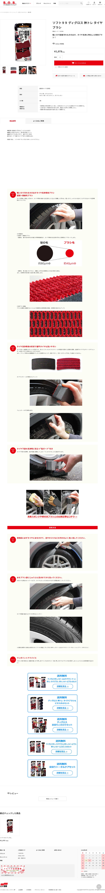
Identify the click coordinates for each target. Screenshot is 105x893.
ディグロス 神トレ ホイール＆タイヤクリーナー (58, 647)
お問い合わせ (57, 850)
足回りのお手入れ (22, 12)
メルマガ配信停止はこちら (7, 875)
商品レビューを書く (52, 799)
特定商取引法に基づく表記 (55, 889)
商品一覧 (2, 850)
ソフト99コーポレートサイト (7, 889)
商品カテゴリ (26, 3)
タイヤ (29, 12)
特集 (54, 3)
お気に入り (100, 3)
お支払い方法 (21, 855)
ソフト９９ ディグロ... (6, 837)
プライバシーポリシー (40, 889)
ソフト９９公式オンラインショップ (8, 12)
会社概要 (20, 889)
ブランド (38, 3)
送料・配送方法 (21, 858)
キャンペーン (47, 3)
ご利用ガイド (88, 3)
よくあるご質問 (40, 850)
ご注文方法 (20, 853)
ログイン (94, 3)
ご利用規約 (28, 889)
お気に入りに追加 (61, 67)
